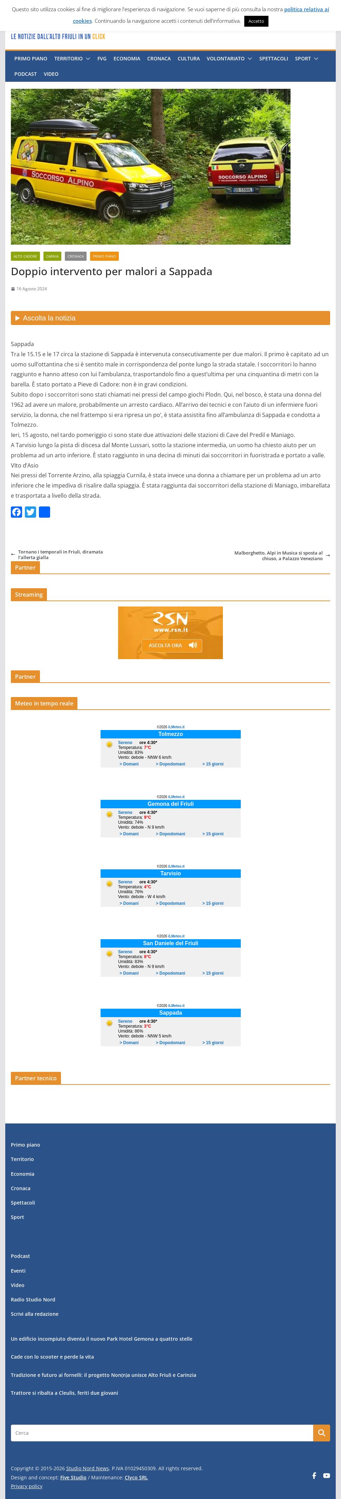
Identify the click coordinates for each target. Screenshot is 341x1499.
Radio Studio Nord (33, 1299)
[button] (86, 59)
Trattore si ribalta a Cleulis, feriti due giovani (64, 1392)
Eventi (18, 1270)
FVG (102, 58)
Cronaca (159, 58)
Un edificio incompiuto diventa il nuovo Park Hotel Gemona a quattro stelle (101, 1338)
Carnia (52, 256)
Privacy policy (26, 1486)
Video (51, 74)
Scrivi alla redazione (35, 1314)
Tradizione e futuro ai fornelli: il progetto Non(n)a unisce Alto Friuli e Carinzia (103, 1375)
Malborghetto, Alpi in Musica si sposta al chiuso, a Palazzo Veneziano (282, 556)
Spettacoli (273, 58)
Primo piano (30, 58)
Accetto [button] (256, 21)
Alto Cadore (25, 256)
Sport (303, 58)
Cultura (189, 58)
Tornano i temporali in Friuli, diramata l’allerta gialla (57, 555)
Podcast (25, 74)
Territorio (68, 58)
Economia (127, 58)
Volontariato (226, 58)
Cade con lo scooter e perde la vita (52, 1356)
